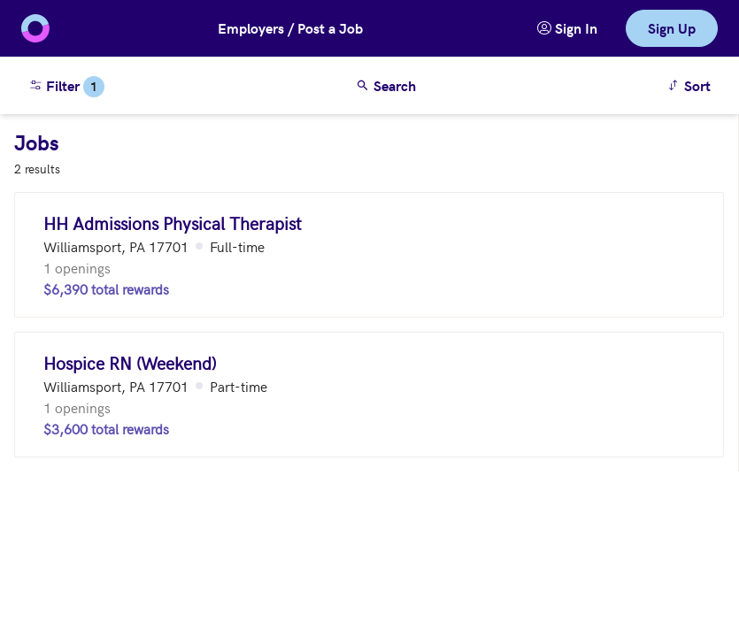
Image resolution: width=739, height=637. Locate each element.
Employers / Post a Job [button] (290, 28)
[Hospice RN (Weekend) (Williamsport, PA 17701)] (369, 394)
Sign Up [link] (672, 28)
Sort (692, 84)
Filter (66, 86)
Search (386, 85)
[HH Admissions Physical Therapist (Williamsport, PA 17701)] (369, 255)
